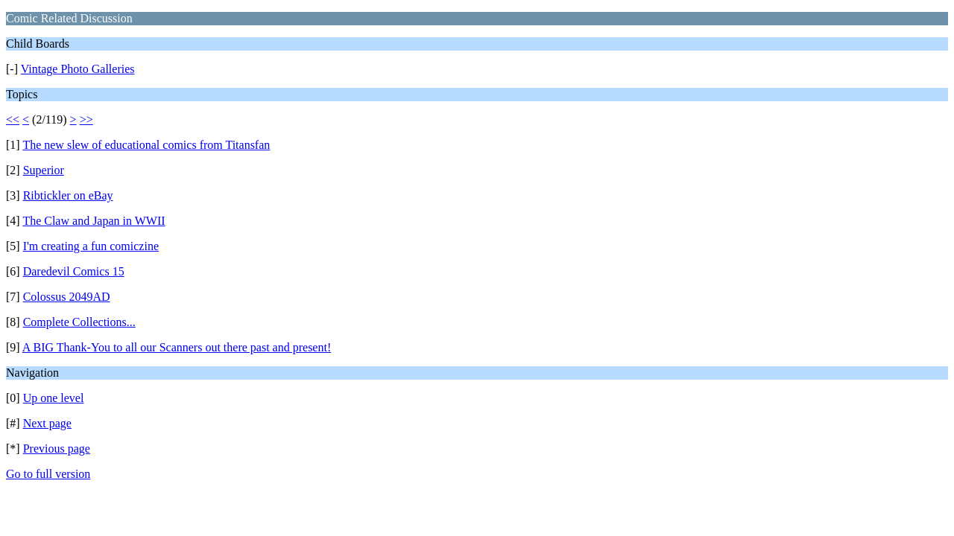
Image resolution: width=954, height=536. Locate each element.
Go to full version (48, 474)
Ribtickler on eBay (68, 195)
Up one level (53, 398)
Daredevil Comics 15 (73, 271)
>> (86, 119)
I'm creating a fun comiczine (91, 246)
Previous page (56, 448)
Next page (47, 423)
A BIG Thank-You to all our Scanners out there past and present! (176, 347)
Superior (43, 170)
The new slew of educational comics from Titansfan (146, 144)
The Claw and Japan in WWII (93, 220)
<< (12, 119)
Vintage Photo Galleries (78, 69)
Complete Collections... (79, 322)
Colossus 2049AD (66, 296)
